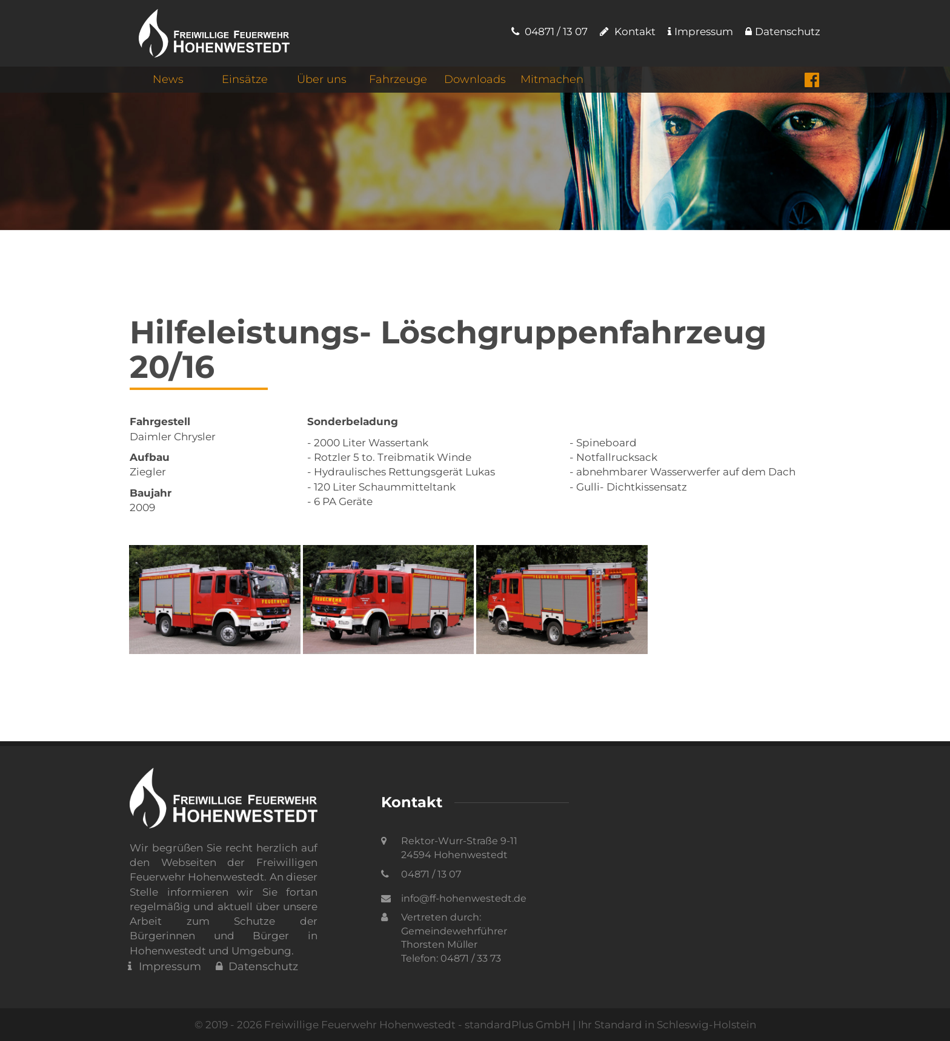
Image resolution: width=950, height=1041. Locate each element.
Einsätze (245, 79)
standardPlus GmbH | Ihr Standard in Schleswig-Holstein (610, 1025)
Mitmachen (551, 79)
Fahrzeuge (398, 79)
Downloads (475, 79)
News (168, 79)
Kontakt (628, 31)
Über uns (322, 79)
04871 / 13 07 (549, 31)
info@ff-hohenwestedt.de (463, 898)
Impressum (700, 31)
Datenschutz (782, 31)
